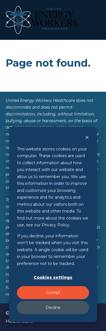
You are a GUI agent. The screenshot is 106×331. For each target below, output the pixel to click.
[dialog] (53, 224)
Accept (53, 292)
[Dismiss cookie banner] (87, 138)
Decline (53, 307)
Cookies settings (53, 277)
